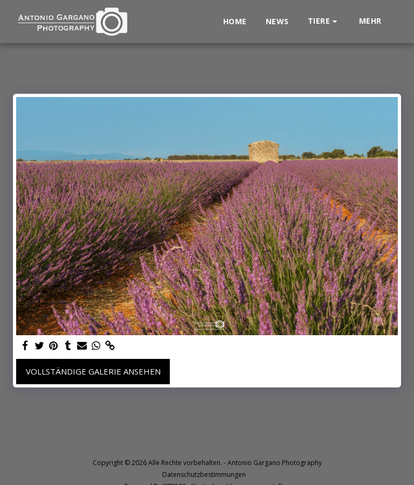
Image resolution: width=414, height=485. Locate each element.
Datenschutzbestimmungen (204, 474)
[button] (324, 21)
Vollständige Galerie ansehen (93, 371)
